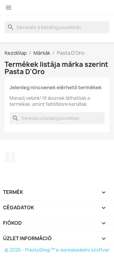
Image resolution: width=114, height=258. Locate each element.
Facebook (10, 157)
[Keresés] (57, 27)
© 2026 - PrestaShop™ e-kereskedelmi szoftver (57, 250)
